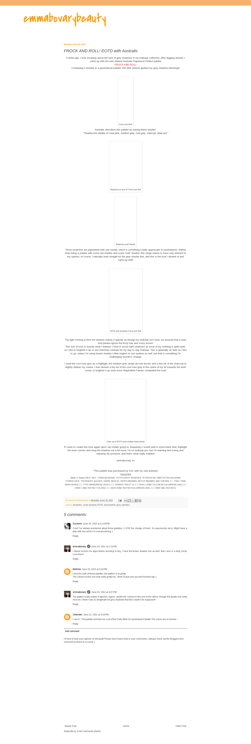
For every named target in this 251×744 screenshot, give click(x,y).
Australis (99, 129)
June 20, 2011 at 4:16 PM (94, 569)
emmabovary (79, 546)
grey (118, 505)
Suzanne (77, 523)
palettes (126, 505)
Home (126, 726)
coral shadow (89, 505)
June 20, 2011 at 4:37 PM (104, 592)
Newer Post (70, 726)
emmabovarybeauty (64, 18)
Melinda (77, 569)
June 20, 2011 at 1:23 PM (104, 546)
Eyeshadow (109, 505)
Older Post (181, 726)
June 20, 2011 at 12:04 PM (96, 523)
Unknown (77, 614)
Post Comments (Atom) (89, 731)
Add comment (72, 631)
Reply (75, 536)
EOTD (100, 505)
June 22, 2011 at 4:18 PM (96, 614)
